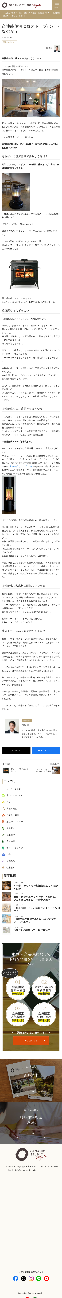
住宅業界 (10, 867)
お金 (8, 802)
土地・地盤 (11, 808)
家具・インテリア (14, 848)
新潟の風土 (11, 861)
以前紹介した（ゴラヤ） (21, 466)
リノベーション (13, 789)
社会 (8, 854)
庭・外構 (10, 841)
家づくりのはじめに (15, 795)
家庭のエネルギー (9, 42)
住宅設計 (10, 835)
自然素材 (10, 828)
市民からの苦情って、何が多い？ (32, 930)
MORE (31, 1091)
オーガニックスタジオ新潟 (12, 13)
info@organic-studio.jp (25, 1170)
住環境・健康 (12, 815)
